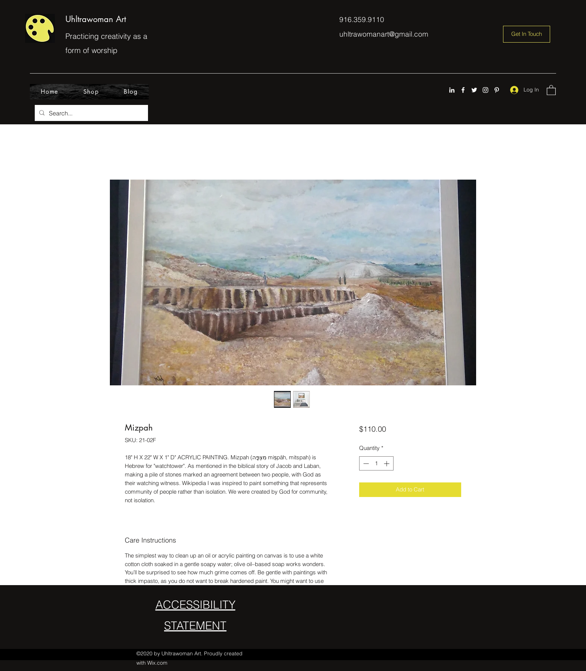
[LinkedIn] (452, 90)
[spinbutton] (376, 463)
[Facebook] (463, 90)
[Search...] (90, 113)
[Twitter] (474, 90)
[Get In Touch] (526, 34)
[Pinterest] (496, 90)
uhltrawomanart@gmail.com (383, 33)
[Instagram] (485, 90)
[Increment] (387, 463)
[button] (551, 89)
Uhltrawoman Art (95, 19)
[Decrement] (365, 463)
